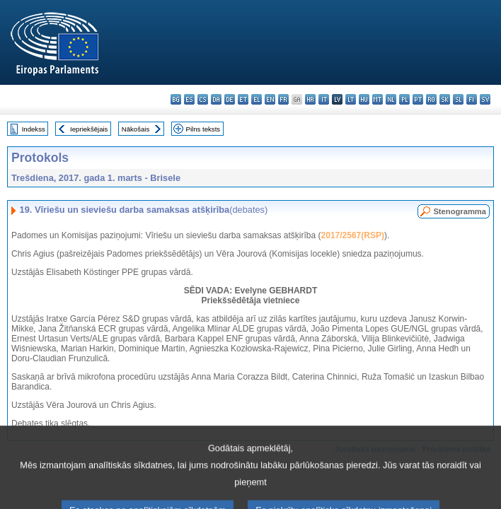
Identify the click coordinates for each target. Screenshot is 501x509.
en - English (270, 99)
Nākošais (135, 129)
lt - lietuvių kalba (350, 99)
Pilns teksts (203, 129)
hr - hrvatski (310, 99)
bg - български (176, 99)
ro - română (431, 99)
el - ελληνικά (256, 99)
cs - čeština (202, 99)
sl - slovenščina (458, 99)
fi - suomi (471, 99)
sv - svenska (485, 99)
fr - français (283, 99)
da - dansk (216, 99)
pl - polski (404, 99)
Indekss (33, 129)
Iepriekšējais (89, 129)
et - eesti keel (243, 99)
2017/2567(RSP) (352, 235)
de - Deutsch (229, 99)
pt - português (418, 99)
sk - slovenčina (444, 99)
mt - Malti (377, 99)
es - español (189, 99)
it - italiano (323, 99)
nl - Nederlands (391, 99)
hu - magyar (364, 99)
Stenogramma (459, 211)
